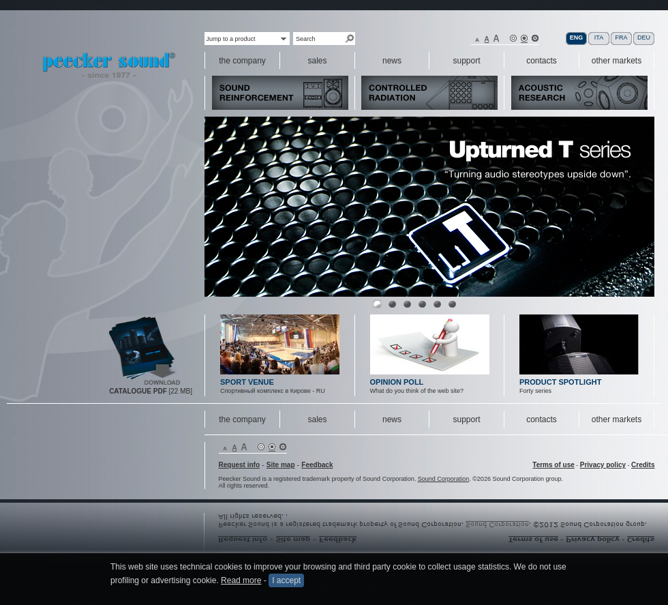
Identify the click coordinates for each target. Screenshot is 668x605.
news (391, 419)
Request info (239, 465)
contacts (541, 419)
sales (317, 419)
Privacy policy (603, 465)
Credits (642, 465)
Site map (281, 465)
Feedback (317, 465)
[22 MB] (150, 391)
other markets (616, 419)
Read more (241, 580)
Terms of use (553, 465)
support (466, 419)
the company (242, 419)
